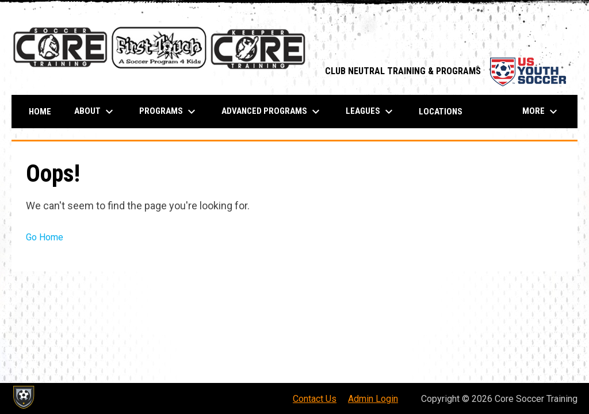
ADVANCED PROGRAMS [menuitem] (272, 111)
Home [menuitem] (40, 111)
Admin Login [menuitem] (373, 398)
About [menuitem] (95, 111)
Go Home (44, 237)
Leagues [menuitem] (371, 111)
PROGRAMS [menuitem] (168, 111)
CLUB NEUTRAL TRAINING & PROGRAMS (445, 71)
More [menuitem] (541, 111)
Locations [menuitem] (440, 111)
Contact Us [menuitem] (314, 398)
